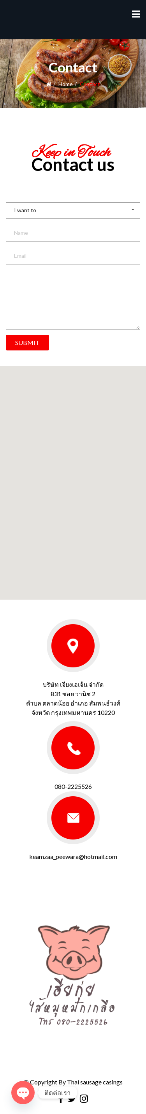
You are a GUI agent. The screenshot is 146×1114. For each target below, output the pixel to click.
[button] (73, 475)
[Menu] (136, 13)
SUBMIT (27, 342)
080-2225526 (73, 786)
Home (65, 84)
